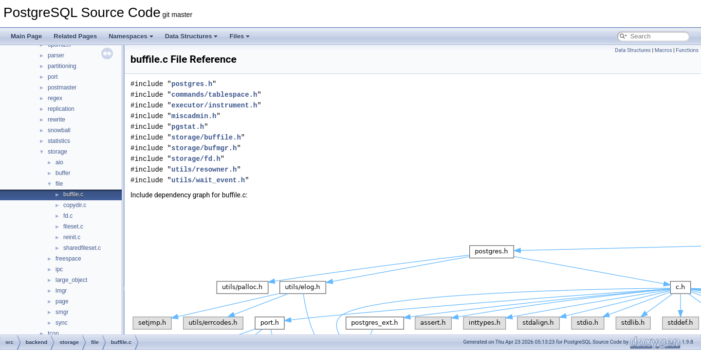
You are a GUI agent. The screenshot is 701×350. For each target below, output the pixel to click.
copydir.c (74, 205)
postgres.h (191, 83)
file (59, 183)
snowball (59, 130)
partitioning (62, 66)
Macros (663, 50)
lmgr (61, 290)
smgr (62, 312)
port (53, 76)
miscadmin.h (193, 116)
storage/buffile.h (206, 137)
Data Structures (191, 36)
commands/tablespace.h (214, 94)
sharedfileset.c (82, 248)
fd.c (68, 215)
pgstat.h (187, 126)
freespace (68, 258)
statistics (59, 141)
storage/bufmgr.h (204, 148)
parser (56, 55)
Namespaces (131, 36)
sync (61, 322)
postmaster (62, 87)
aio (59, 162)
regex (55, 98)
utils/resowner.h (204, 169)
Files (239, 36)
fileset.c (73, 226)
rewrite (56, 119)
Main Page (26, 36)
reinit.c (71, 237)
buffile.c (73, 194)
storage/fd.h (196, 158)
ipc (59, 269)
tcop (53, 333)
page (62, 301)
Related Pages (75, 36)
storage (57, 151)
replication (61, 108)
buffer (62, 173)
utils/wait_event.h (208, 180)
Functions (687, 50)
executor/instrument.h (214, 105)
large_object (71, 280)
